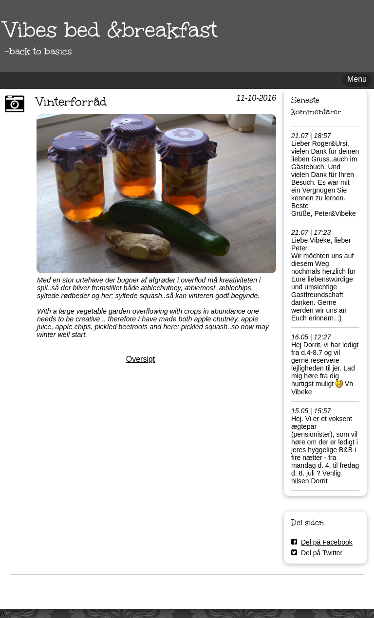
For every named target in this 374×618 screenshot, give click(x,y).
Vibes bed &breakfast (111, 29)
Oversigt (140, 359)
